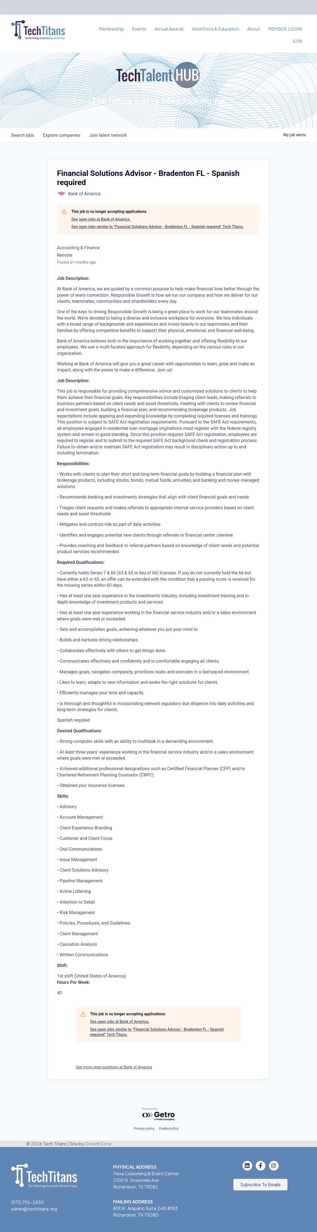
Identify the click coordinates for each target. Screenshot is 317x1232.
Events (139, 29)
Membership (111, 29)
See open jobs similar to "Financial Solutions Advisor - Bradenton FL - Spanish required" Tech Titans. (157, 226)
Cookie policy (169, 1129)
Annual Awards (169, 29)
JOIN (297, 41)
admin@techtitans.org (34, 1209)
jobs (22, 135)
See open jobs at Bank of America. (101, 219)
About (253, 29)
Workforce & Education (215, 29)
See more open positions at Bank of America (114, 1067)
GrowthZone (98, 1144)
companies (61, 135)
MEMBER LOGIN (285, 29)
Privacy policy (144, 1129)
